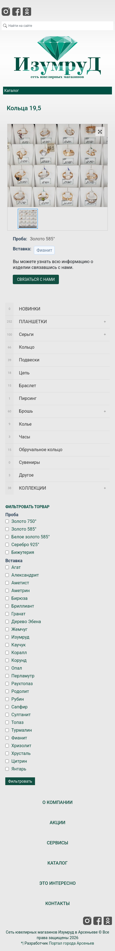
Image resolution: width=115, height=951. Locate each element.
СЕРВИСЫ (57, 842)
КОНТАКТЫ (57, 903)
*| (22, 943)
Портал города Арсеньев (71, 943)
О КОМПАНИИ (57, 802)
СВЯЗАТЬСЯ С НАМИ (36, 279)
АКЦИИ (58, 822)
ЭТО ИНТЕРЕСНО (57, 883)
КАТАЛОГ (58, 863)
